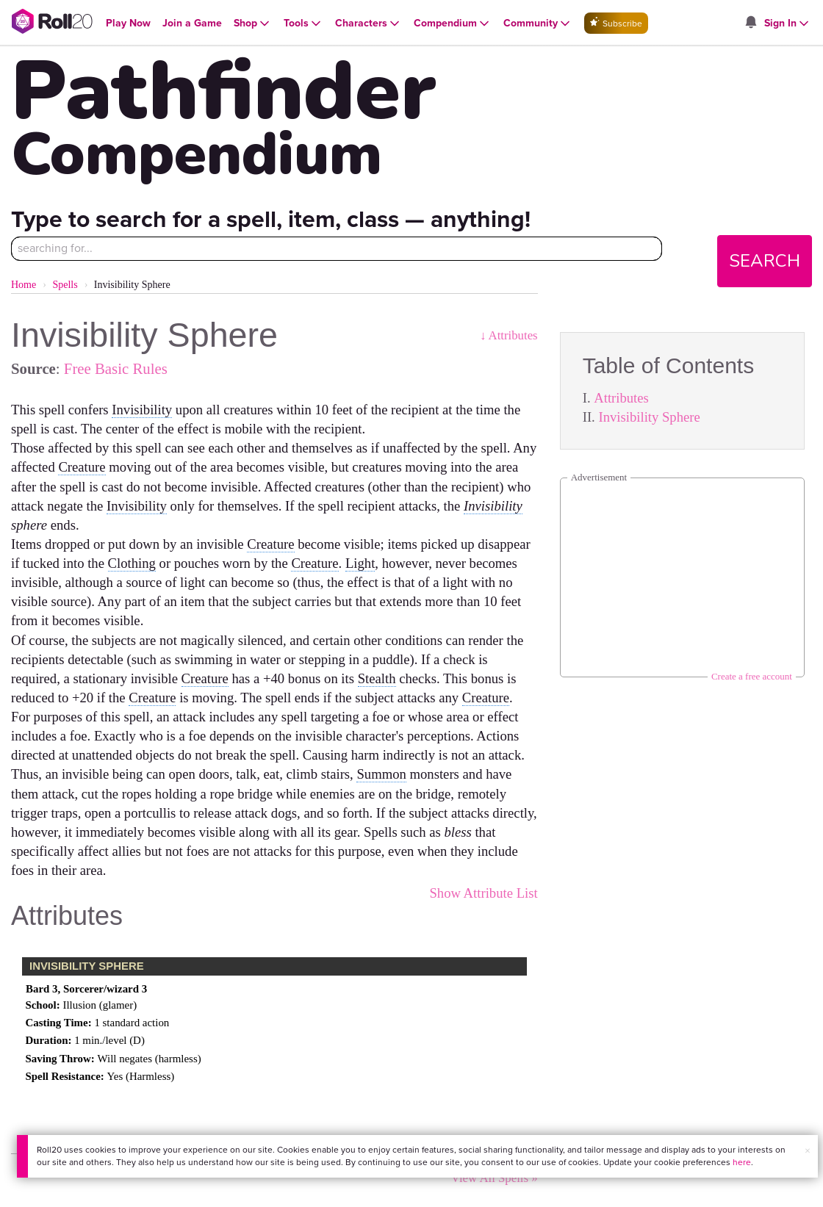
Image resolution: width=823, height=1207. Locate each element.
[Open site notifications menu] (751, 23)
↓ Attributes (509, 335)
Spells (64, 284)
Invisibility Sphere (649, 417)
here (742, 1162)
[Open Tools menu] (303, 23)
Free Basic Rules (116, 368)
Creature (81, 467)
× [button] (808, 1150)
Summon (381, 774)
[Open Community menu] (537, 23)
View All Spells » (494, 1178)
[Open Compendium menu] (453, 23)
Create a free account (751, 676)
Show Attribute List (483, 893)
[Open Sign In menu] (787, 23)
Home (23, 284)
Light (360, 563)
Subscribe (616, 23)
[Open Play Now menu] (128, 23)
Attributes (621, 398)
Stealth (377, 678)
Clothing (132, 563)
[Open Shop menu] (253, 23)
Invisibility (142, 409)
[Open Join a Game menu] (192, 23)
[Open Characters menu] (368, 23)
